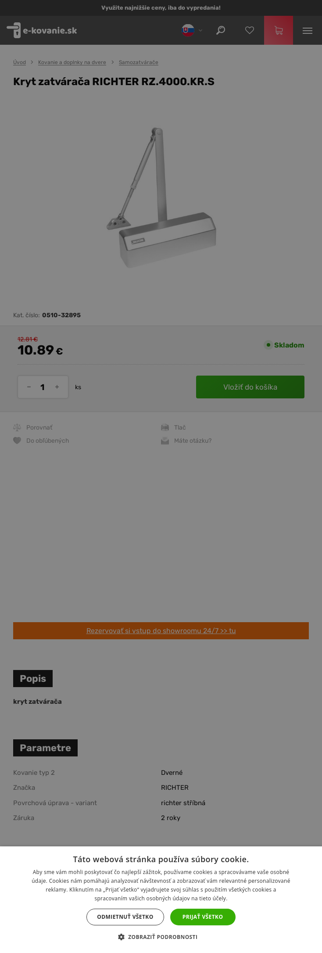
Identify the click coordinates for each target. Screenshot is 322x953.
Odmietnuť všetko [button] (125, 917)
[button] (161, 937)
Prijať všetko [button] (202, 917)
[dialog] (161, 476)
